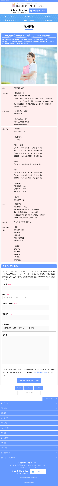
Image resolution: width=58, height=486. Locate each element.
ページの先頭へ (50, 398)
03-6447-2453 (20, 10)
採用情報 (3, 443)
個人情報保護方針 (6, 453)
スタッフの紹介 (5, 428)
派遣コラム (4, 408)
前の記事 (19, 387)
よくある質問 (5, 438)
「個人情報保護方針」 (39, 372)
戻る (29, 387)
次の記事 (38, 387)
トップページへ (29, 392)
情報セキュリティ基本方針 (8, 458)
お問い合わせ (5, 448)
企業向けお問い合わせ (39, 11)
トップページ (5, 403)
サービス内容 (5, 418)
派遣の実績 (4, 423)
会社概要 (3, 413)
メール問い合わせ (39, 472)
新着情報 (3, 433)
